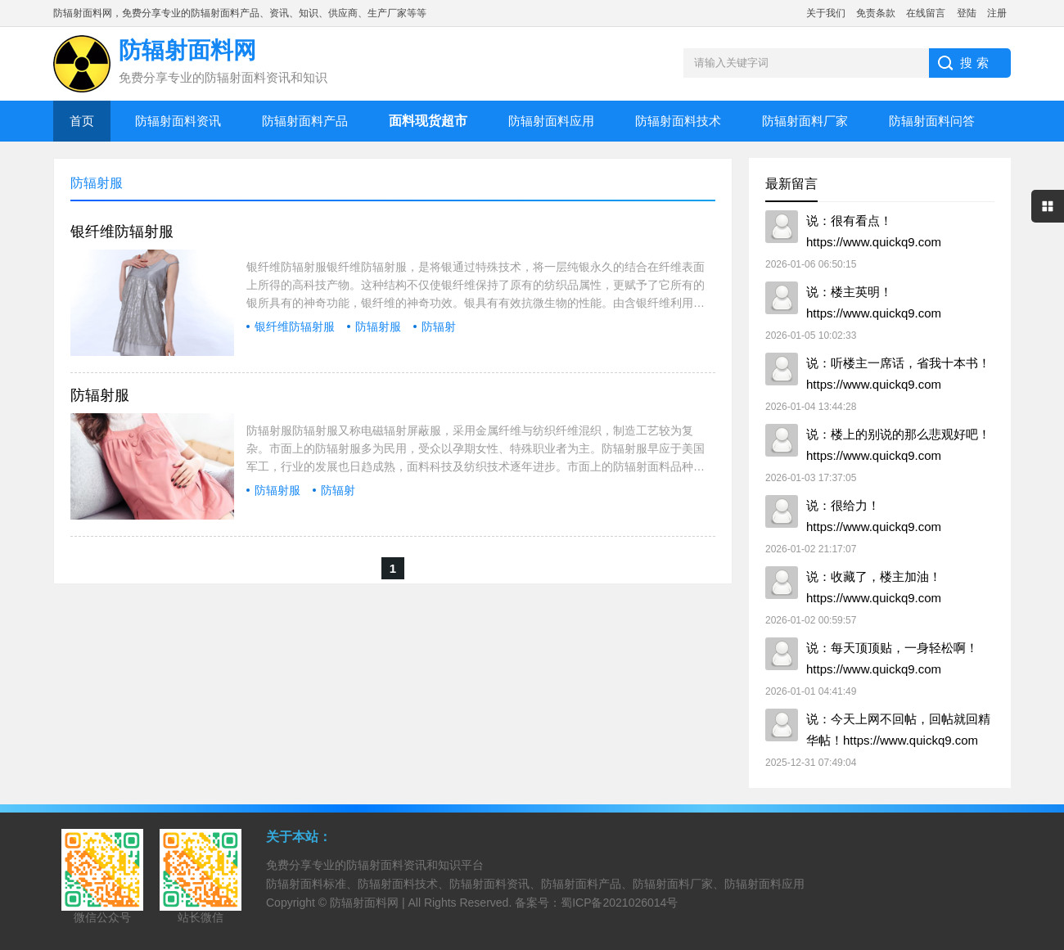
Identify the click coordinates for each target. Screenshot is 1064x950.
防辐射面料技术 (678, 121)
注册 (997, 13)
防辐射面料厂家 (805, 121)
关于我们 (825, 13)
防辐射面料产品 (305, 121)
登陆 (966, 13)
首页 (82, 121)
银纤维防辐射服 (122, 231)
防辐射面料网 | (369, 902)
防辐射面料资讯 (178, 121)
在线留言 (925, 13)
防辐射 (439, 326)
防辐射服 (378, 326)
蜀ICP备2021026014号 (619, 902)
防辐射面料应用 (551, 121)
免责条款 (875, 13)
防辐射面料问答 (932, 121)
